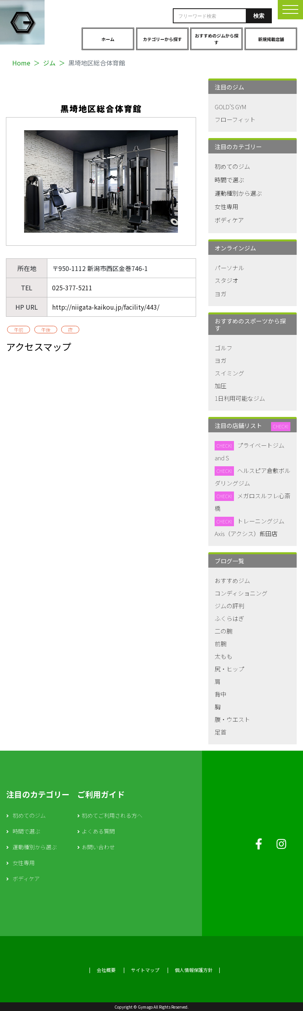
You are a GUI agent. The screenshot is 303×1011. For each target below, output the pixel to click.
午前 (18, 329)
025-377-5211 (72, 287)
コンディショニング (241, 593)
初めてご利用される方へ (112, 815)
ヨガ (220, 294)
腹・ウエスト (232, 719)
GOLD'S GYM (230, 107)
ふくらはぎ (229, 618)
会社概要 (106, 969)
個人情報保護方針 (194, 969)
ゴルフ (223, 348)
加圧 (220, 385)
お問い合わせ (98, 847)
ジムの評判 (229, 606)
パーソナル (229, 267)
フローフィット (235, 119)
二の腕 (223, 631)
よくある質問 (98, 831)
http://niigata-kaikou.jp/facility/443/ (105, 307)
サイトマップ (145, 969)
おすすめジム (232, 580)
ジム (49, 62)
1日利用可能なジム (240, 398)
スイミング (229, 373)
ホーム (107, 39)
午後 (45, 329)
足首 (220, 732)
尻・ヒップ (229, 669)
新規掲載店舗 (271, 39)
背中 (220, 694)
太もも (223, 656)
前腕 (220, 643)
